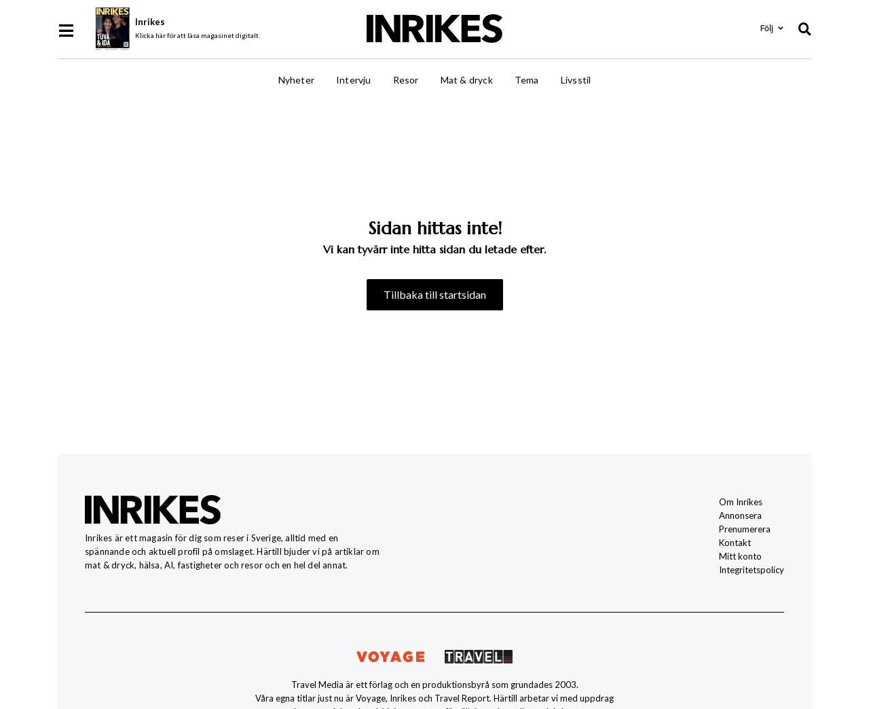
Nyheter (296, 80)
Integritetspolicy (751, 569)
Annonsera (740, 515)
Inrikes (150, 21)
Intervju (353, 80)
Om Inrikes (740, 501)
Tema (527, 80)
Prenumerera (745, 529)
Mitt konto (740, 556)
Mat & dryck (467, 80)
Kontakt (735, 542)
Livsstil (576, 80)
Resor (406, 80)
